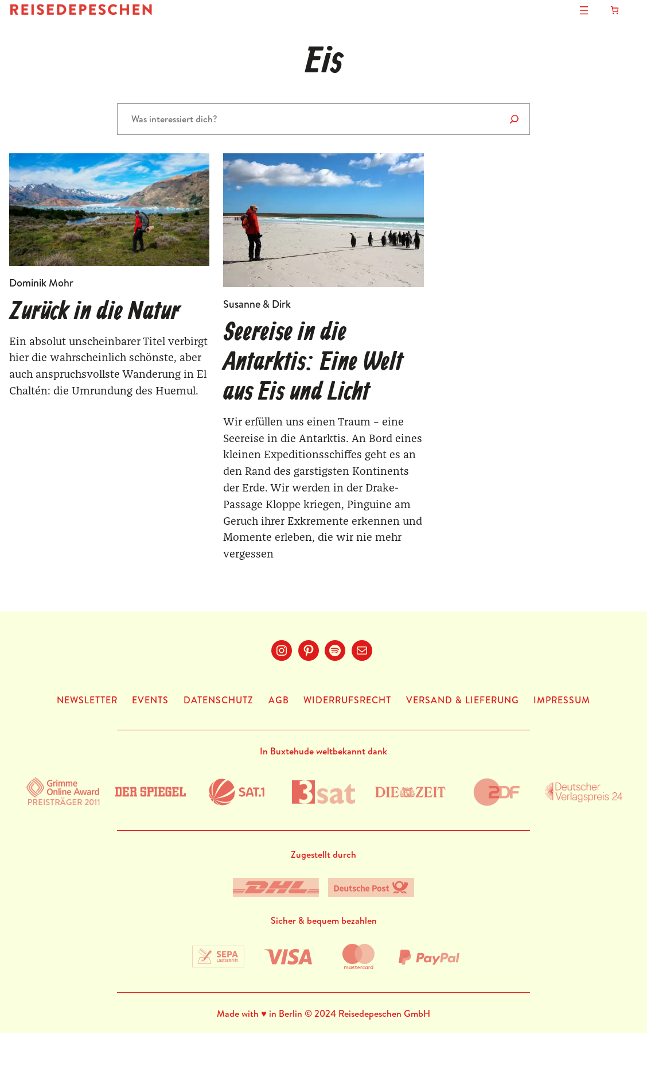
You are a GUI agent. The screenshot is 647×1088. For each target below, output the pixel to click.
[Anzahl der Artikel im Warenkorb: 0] (615, 10)
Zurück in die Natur (94, 313)
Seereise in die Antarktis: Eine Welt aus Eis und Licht (313, 363)
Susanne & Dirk (257, 304)
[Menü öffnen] (584, 10)
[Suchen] (514, 119)
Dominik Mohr (41, 283)
